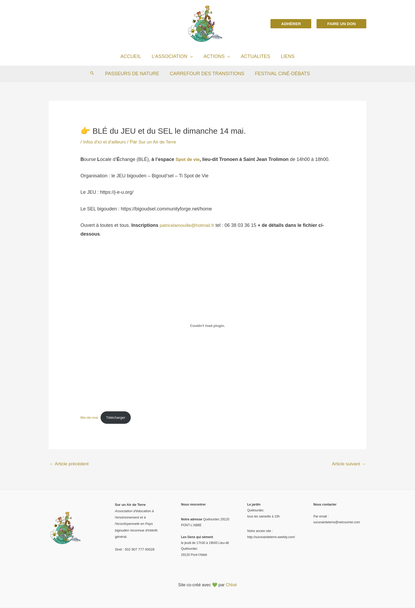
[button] (290, 23)
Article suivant (348, 464)
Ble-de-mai (89, 417)
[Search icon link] (93, 73)
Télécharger (117, 417)
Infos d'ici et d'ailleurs (105, 142)
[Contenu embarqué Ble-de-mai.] (207, 325)
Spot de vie (188, 159)
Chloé (231, 586)
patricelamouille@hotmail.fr (188, 225)
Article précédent (70, 464)
